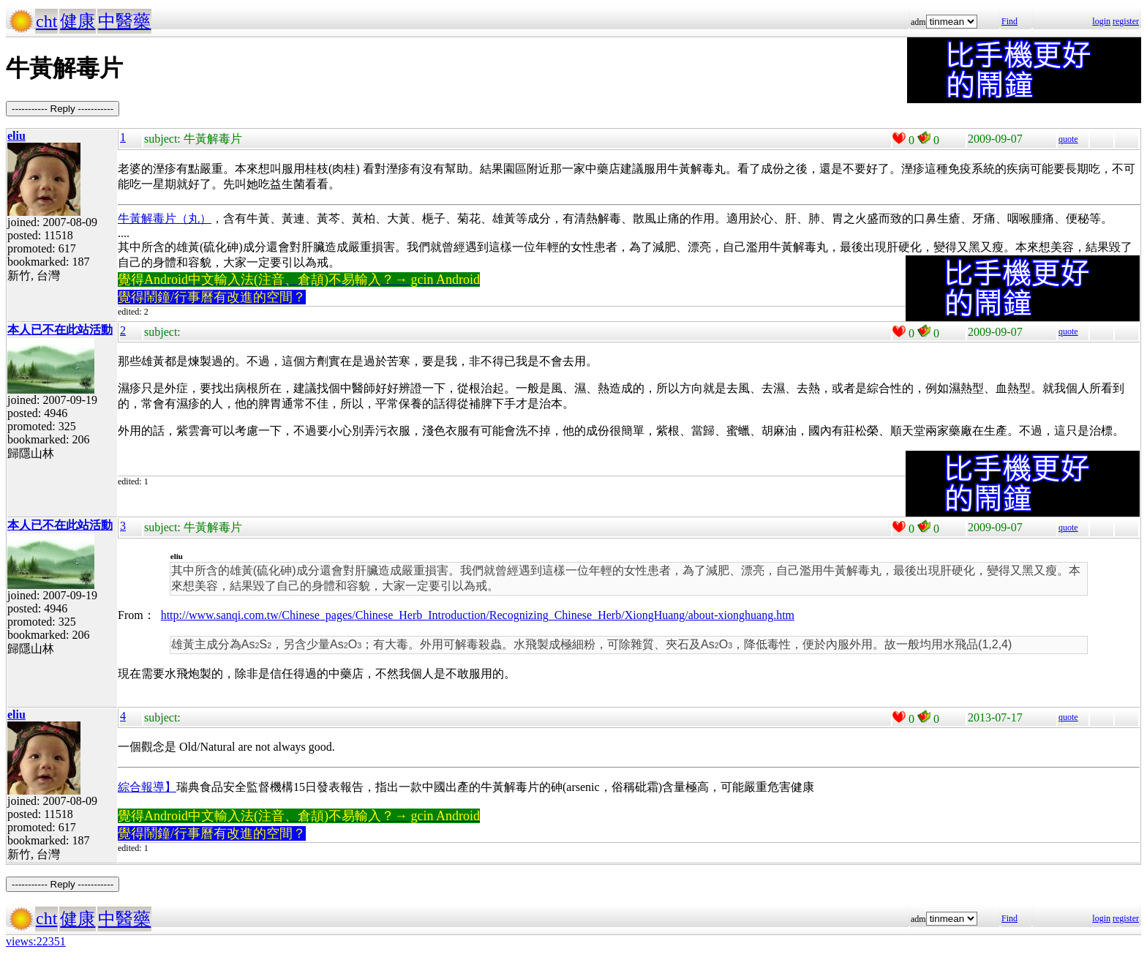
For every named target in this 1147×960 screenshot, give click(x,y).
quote (1068, 139)
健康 (77, 21)
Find (1009, 21)
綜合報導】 (147, 787)
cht (46, 21)
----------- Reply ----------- (62, 108)
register (1126, 21)
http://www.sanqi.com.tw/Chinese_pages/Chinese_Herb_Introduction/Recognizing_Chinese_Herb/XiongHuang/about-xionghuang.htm (477, 615)
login (1101, 21)
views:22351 (36, 941)
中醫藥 (124, 21)
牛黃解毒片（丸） (164, 218)
